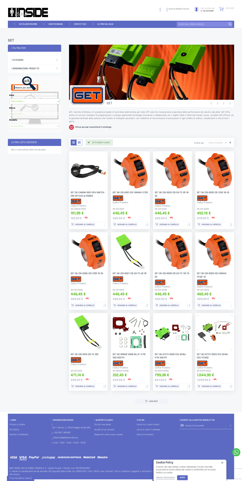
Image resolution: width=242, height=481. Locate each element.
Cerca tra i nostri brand (148, 424)
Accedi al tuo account (104, 429)
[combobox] (204, 24)
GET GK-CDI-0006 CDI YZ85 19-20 (87, 273)
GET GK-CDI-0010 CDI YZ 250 (85, 354)
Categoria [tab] (17, 60)
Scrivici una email (102, 424)
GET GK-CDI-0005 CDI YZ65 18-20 (213, 192)
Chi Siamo (14, 429)
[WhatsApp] (236, 452)
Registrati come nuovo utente (108, 434)
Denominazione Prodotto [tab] (25, 68)
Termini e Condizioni (19, 434)
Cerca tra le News (145, 434)
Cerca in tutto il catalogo (148, 429)
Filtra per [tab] (18, 48)
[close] (222, 462)
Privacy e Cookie (17, 424)
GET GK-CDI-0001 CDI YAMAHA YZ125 (130, 192)
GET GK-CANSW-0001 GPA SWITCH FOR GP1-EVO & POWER (87, 194)
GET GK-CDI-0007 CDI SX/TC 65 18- (130, 273)
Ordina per (199, 142)
